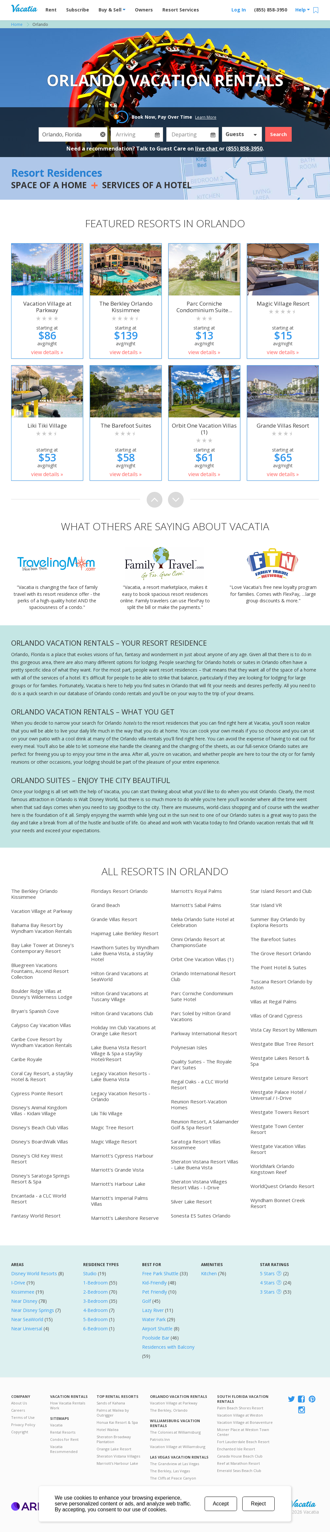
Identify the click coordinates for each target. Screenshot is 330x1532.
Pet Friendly (154, 1292)
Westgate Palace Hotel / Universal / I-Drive (278, 1095)
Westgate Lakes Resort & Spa (279, 1061)
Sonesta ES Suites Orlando (200, 1216)
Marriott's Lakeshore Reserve (125, 1218)
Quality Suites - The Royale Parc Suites (201, 1064)
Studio (90, 1273)
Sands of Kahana (111, 1403)
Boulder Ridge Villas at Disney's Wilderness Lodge (41, 994)
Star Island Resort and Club (281, 891)
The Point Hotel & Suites (278, 967)
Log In (238, 10)
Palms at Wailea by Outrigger (113, 1413)
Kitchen (209, 1273)
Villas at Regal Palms (273, 1001)
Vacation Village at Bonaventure (245, 1422)
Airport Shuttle (157, 1328)
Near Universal (26, 1328)
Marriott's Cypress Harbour (122, 1156)
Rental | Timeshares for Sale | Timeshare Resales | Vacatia (303, 1503)
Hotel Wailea (108, 1429)
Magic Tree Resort (112, 1127)
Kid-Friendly (154, 1283)
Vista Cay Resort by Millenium (283, 1030)
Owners (144, 10)
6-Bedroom (95, 1328)
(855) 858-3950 (270, 10)
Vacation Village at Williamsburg (177, 1446)
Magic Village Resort (114, 1141)
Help (302, 10)
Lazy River (153, 1310)
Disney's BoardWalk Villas (39, 1141)
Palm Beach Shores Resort (240, 1407)
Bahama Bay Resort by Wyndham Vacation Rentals (41, 928)
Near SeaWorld (27, 1319)
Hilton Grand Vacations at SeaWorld (119, 976)
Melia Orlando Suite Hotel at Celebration (202, 922)
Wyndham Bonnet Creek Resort (277, 1203)
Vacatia (56, 1424)
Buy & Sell (112, 10)
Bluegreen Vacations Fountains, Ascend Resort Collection (40, 971)
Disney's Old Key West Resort (37, 1158)
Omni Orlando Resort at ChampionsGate (198, 942)
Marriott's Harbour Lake (118, 1184)
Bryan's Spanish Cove (35, 1011)
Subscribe (77, 10)
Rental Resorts (62, 1432)
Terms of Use (23, 1417)
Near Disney (24, 1301)
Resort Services (180, 10)
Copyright (19, 1431)
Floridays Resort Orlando (119, 891)
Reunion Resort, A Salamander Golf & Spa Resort (205, 1124)
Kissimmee (22, 1292)
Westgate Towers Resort (279, 1112)
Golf (146, 1301)
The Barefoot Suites (273, 939)
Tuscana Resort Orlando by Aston (281, 984)
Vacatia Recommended (64, 1449)
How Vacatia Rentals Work (67, 1405)
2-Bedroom (95, 1292)
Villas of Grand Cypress (276, 1015)
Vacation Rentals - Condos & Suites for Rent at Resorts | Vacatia (24, 8)
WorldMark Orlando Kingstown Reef (272, 1169)
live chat (207, 148)
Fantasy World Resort (36, 1216)
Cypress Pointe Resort (37, 1093)
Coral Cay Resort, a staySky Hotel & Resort (42, 1076)
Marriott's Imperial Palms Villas (119, 1201)
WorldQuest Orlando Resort (282, 1186)
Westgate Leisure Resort (279, 1078)
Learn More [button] (205, 117)
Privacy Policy (23, 1424)
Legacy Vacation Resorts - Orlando (120, 1096)
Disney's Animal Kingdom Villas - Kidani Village (39, 1110)
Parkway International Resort (204, 1033)
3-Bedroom (95, 1301)
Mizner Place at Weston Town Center (243, 1432)
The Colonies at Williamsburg (175, 1432)
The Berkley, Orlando (169, 1410)
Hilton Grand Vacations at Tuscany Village (119, 996)
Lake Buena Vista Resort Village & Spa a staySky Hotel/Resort (118, 1053)
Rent (51, 10)
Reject (258, 1503)
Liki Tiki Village (106, 1113)
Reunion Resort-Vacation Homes (199, 1104)
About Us (19, 1403)
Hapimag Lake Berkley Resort (124, 933)
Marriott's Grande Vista (117, 1170)
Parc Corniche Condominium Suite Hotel (202, 996)
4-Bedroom (95, 1310)
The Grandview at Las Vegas (174, 1463)
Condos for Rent (64, 1439)
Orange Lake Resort (114, 1448)
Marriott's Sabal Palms (196, 905)
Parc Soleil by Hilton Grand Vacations (200, 1016)
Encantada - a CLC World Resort (38, 1198)
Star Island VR (266, 905)
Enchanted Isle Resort (236, 1448)
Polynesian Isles (189, 1047)
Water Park (154, 1319)
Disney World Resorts (34, 1273)
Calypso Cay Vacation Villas (41, 1025)
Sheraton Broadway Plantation (114, 1439)
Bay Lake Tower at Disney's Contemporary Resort (42, 948)
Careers (18, 1410)
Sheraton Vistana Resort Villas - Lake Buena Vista (204, 1164)
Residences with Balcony (168, 1347)
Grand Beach (105, 905)
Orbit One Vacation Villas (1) (202, 959)
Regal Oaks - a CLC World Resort (199, 1084)
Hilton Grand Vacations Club (122, 1013)
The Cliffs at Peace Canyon (173, 1478)
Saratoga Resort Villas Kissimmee (196, 1144)
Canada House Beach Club (240, 1456)
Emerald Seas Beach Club (239, 1470)
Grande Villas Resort (114, 919)
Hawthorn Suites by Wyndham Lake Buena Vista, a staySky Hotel (125, 953)
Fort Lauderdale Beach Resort (243, 1441)
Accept (221, 1503)
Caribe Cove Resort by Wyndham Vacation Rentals (41, 1042)
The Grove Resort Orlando (280, 953)
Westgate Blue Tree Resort (282, 1044)
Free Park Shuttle (160, 1273)
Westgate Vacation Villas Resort (278, 1149)
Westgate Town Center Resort (277, 1129)
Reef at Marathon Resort (238, 1463)
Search (278, 134)
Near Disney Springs (32, 1310)
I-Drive (18, 1283)
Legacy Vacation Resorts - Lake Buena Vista (120, 1076)
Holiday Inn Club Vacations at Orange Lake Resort (123, 1030)
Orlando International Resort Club (203, 976)
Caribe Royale (26, 1059)
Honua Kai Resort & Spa (117, 1422)
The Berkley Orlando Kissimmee (34, 894)
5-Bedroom (95, 1319)
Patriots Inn (160, 1439)
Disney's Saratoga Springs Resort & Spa (40, 1178)
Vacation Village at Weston (240, 1415)
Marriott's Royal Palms (196, 891)
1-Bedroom (95, 1283)
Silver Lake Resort (191, 1201)
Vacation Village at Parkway (41, 911)
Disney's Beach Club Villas (39, 1127)
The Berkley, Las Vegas (170, 1470)
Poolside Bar (155, 1338)
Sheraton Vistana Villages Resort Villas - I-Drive (199, 1184)
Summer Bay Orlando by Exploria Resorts (277, 922)
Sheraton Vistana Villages (118, 1456)
